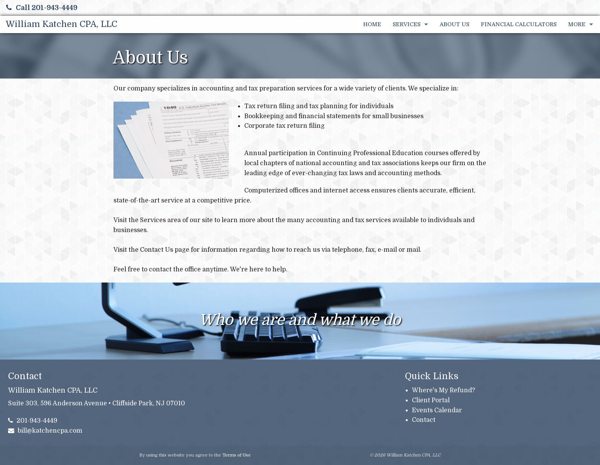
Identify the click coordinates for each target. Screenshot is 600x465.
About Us (454, 24)
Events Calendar (437, 410)
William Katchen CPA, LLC (61, 24)
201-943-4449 (33, 420)
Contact (423, 419)
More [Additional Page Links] (576, 24)
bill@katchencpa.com (45, 430)
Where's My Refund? (443, 390)
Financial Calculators (519, 24)
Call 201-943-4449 (41, 8)
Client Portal (431, 400)
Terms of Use (236, 455)
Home (372, 24)
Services (406, 24)
